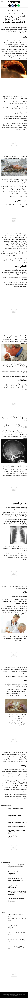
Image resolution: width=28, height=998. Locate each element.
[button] (2, 1)
